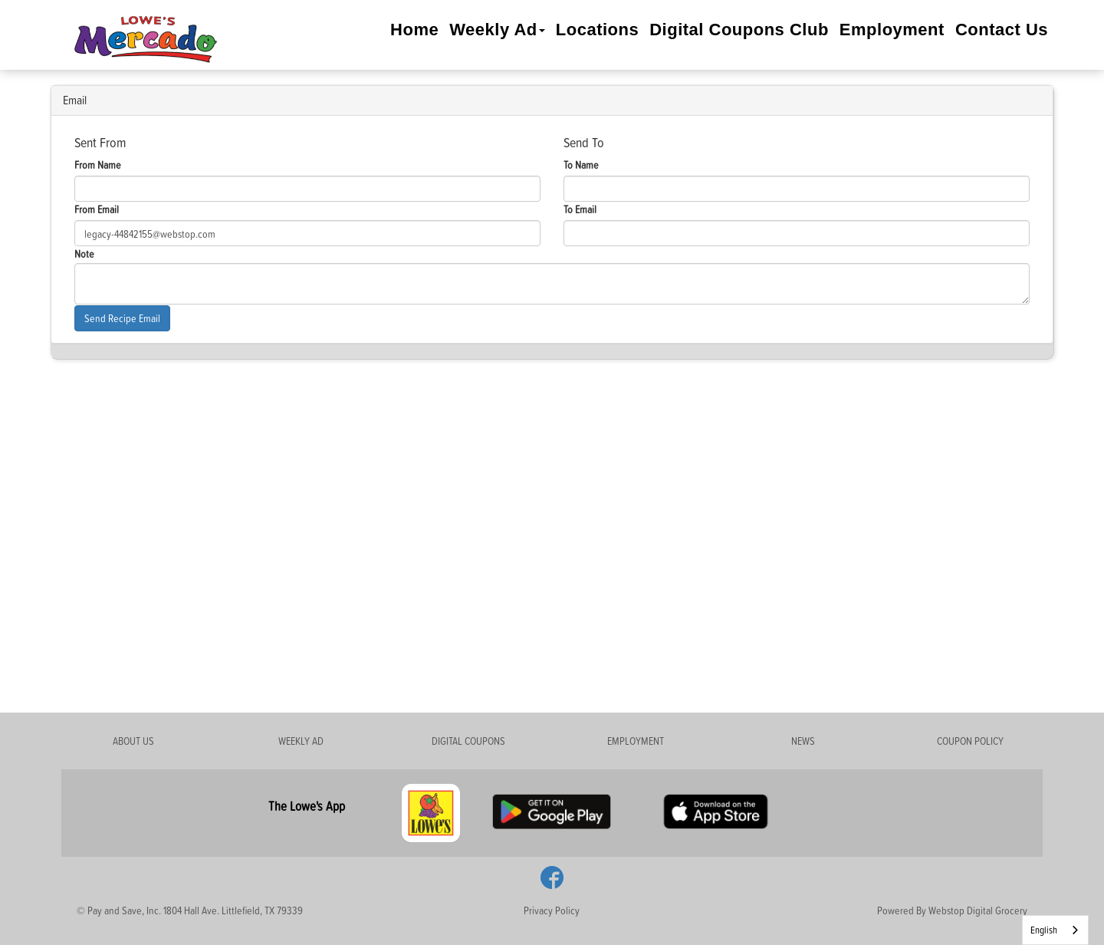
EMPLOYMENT (635, 740)
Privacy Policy (552, 910)
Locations (597, 29)
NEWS (803, 740)
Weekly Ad (497, 29)
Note (84, 253)
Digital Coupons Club (739, 29)
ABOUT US (133, 740)
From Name (97, 164)
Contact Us (1001, 29)
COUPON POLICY (970, 740)
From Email (96, 209)
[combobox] (1055, 930)
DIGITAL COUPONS (468, 740)
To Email (580, 209)
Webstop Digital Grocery (977, 910)
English (1043, 930)
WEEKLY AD (301, 740)
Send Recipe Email (122, 318)
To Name (581, 164)
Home (414, 29)
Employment (892, 29)
